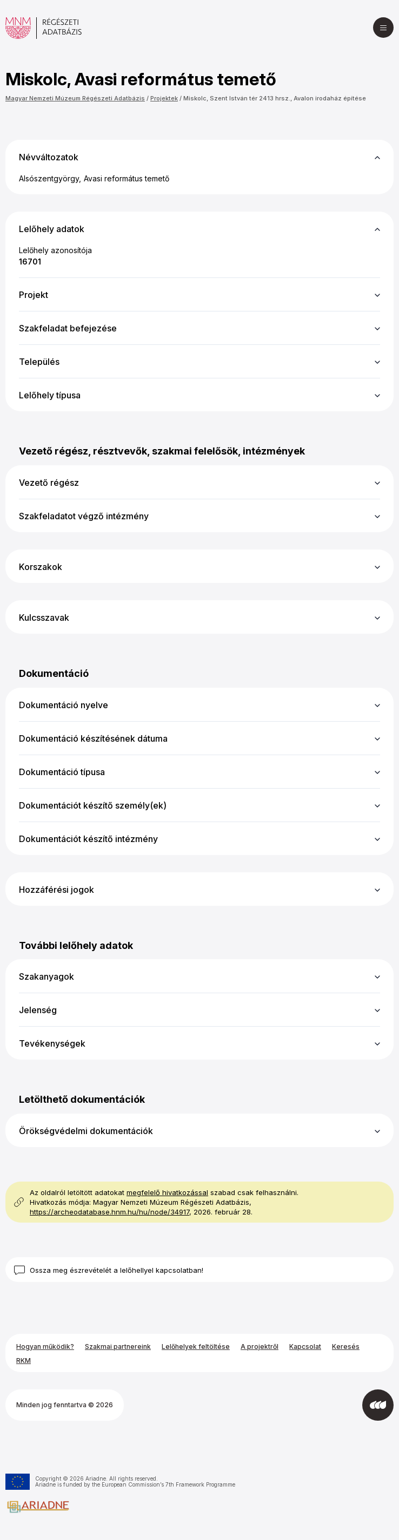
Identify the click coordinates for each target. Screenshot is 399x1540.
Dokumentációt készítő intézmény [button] (88, 838)
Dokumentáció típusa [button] (62, 771)
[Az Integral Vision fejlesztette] (378, 1405)
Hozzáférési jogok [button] (56, 889)
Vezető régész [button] (49, 482)
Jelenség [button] (38, 1010)
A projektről (259, 1346)
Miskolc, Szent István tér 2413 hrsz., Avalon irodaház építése (274, 98)
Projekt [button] (33, 294)
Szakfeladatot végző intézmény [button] (84, 516)
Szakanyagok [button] (46, 976)
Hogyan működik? (45, 1346)
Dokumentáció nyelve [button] (63, 705)
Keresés (346, 1346)
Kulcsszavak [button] (44, 617)
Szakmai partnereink (118, 1346)
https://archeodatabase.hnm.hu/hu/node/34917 (109, 1211)
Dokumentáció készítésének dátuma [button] (93, 738)
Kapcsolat (305, 1346)
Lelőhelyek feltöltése (196, 1346)
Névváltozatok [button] (48, 157)
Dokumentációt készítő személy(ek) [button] (93, 805)
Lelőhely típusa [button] (50, 395)
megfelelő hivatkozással (167, 1192)
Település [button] (39, 361)
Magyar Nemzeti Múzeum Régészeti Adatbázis (75, 98)
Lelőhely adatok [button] (51, 228)
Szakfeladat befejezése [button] (68, 328)
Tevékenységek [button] (52, 1043)
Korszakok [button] (40, 566)
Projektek (164, 98)
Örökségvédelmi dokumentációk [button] (86, 1130)
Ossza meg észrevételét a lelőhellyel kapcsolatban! (116, 1270)
